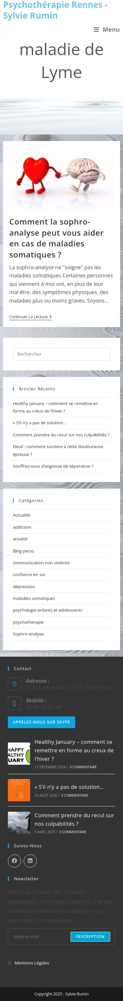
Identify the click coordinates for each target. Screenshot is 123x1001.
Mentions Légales (31, 963)
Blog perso (23, 551)
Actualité (21, 515)
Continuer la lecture (30, 317)
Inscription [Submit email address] (90, 936)
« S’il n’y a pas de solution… (39, 423)
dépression (24, 586)
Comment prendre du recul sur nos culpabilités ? (61, 435)
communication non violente (41, 563)
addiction (22, 527)
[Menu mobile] (107, 29)
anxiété (20, 539)
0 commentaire (83, 767)
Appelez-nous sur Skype (41, 722)
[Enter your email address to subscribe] (61, 937)
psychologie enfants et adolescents (47, 610)
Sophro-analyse (28, 634)
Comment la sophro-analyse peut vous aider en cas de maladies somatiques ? (56, 238)
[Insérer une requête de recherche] (61, 354)
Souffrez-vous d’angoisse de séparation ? (53, 466)
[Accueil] (21, 93)
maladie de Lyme (87, 93)
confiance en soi (29, 574)
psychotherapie (28, 622)
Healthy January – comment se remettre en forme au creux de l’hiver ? (74, 750)
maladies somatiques (34, 598)
